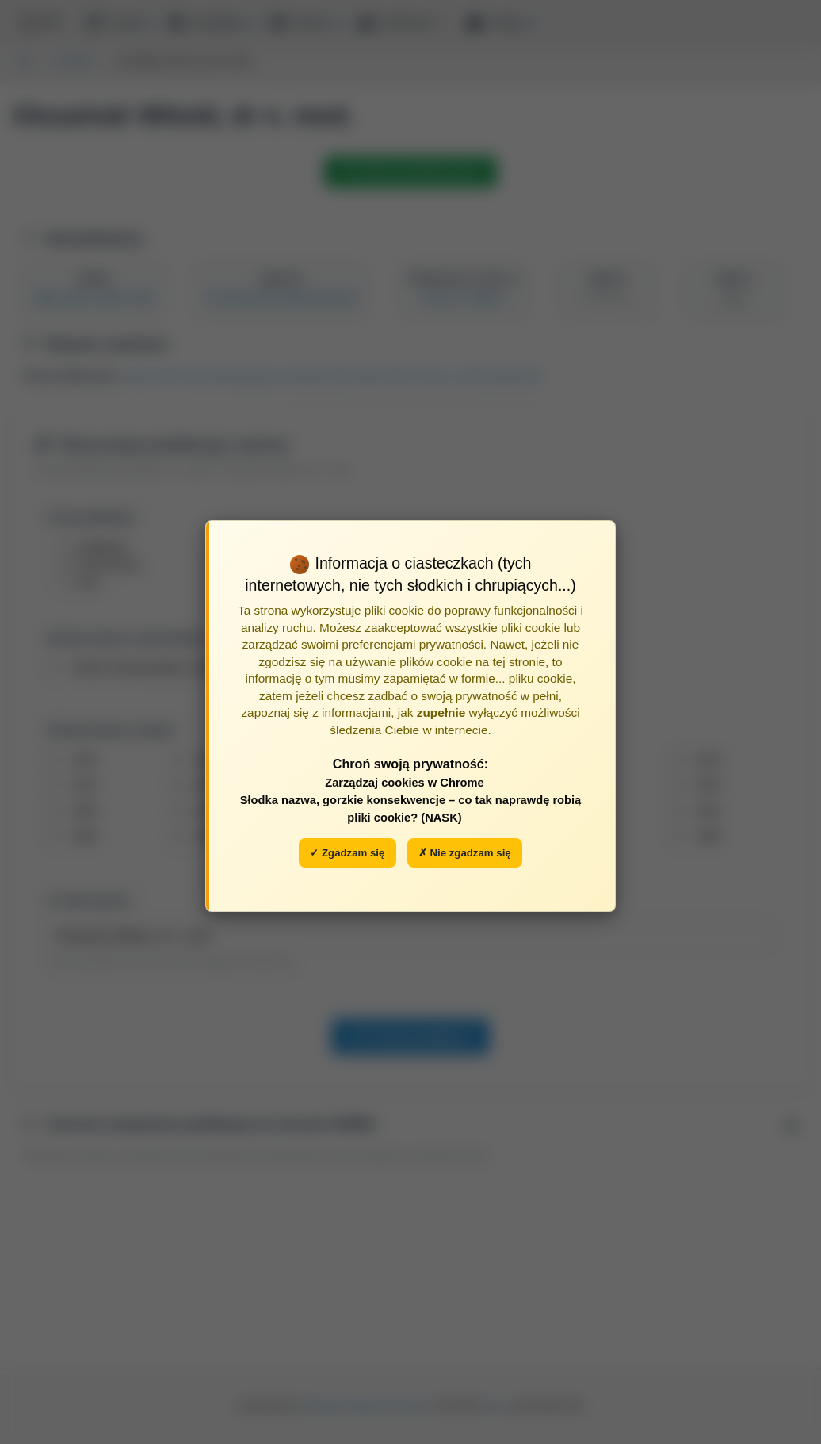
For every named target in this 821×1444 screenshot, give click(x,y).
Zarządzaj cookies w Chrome (404, 782)
